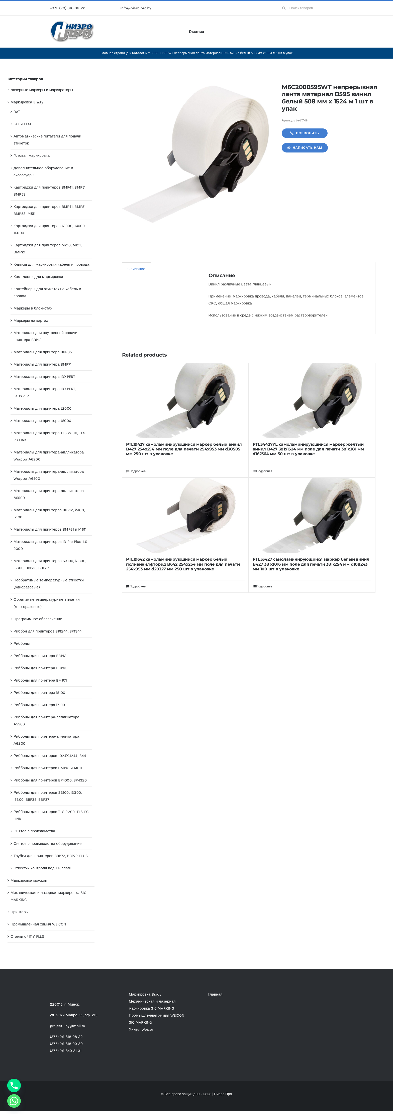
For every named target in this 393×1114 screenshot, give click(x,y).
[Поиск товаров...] (311, 8)
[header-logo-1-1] (72, 22)
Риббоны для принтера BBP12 (40, 656)
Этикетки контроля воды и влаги (42, 868)
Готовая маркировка (32, 155)
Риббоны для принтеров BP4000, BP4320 (50, 780)
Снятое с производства (34, 831)
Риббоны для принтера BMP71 (40, 680)
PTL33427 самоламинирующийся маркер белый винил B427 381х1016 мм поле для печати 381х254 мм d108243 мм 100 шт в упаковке (311, 564)
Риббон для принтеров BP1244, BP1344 (48, 631)
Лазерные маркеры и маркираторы (42, 90)
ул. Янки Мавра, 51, (73, 1015)
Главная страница (115, 53)
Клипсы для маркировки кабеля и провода (51, 264)
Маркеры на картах (31, 320)
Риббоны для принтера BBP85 (40, 668)
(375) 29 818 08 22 (66, 1036)
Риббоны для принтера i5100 (39, 692)
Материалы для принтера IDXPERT (44, 376)
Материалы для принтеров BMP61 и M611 (50, 529)
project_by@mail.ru (67, 1026)
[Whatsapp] (14, 1101)
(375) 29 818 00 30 (66, 1043)
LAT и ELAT (23, 124)
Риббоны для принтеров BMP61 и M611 (48, 768)
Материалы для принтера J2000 (42, 408)
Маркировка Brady (27, 102)
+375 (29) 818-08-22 (67, 8)
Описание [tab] (136, 269)
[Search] (284, 8)
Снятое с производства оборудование (48, 843)
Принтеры (20, 912)
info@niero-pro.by (135, 8)
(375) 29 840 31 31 (65, 1050)
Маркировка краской (29, 880)
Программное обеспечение (38, 619)
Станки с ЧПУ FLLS (27, 936)
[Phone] (14, 1085)
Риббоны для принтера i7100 (39, 705)
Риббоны (22, 643)
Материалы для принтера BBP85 (43, 352)
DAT (17, 111)
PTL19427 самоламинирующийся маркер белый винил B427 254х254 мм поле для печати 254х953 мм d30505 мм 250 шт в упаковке (184, 449)
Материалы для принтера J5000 (42, 420)
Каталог (138, 53)
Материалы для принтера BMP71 (42, 364)
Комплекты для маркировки (38, 276)
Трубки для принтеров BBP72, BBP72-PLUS (51, 856)
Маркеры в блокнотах (33, 308)
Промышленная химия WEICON (38, 924)
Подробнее (138, 471)
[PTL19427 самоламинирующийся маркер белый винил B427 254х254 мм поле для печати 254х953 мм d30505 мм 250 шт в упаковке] (185, 400)
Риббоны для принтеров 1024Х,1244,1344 (50, 755)
